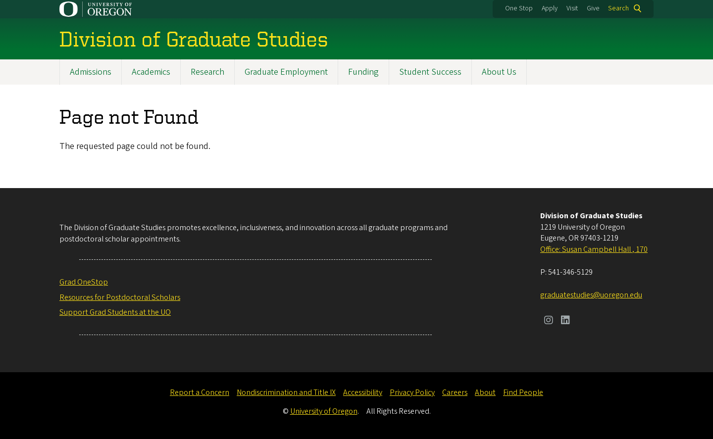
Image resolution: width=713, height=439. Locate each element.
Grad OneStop (83, 282)
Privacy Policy (412, 392)
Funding (363, 72)
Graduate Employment (286, 72)
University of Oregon (323, 411)
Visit (572, 8)
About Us (499, 72)
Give (593, 8)
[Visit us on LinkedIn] (565, 321)
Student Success (430, 72)
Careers (454, 392)
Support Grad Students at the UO (115, 312)
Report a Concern (199, 392)
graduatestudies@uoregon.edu (591, 295)
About (485, 392)
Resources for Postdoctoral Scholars (119, 297)
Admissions (90, 72)
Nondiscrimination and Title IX (286, 392)
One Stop (519, 8)
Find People (523, 392)
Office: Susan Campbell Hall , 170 (594, 249)
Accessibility (362, 392)
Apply (550, 8)
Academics (151, 72)
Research (207, 72)
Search (618, 8)
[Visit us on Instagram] (548, 321)
